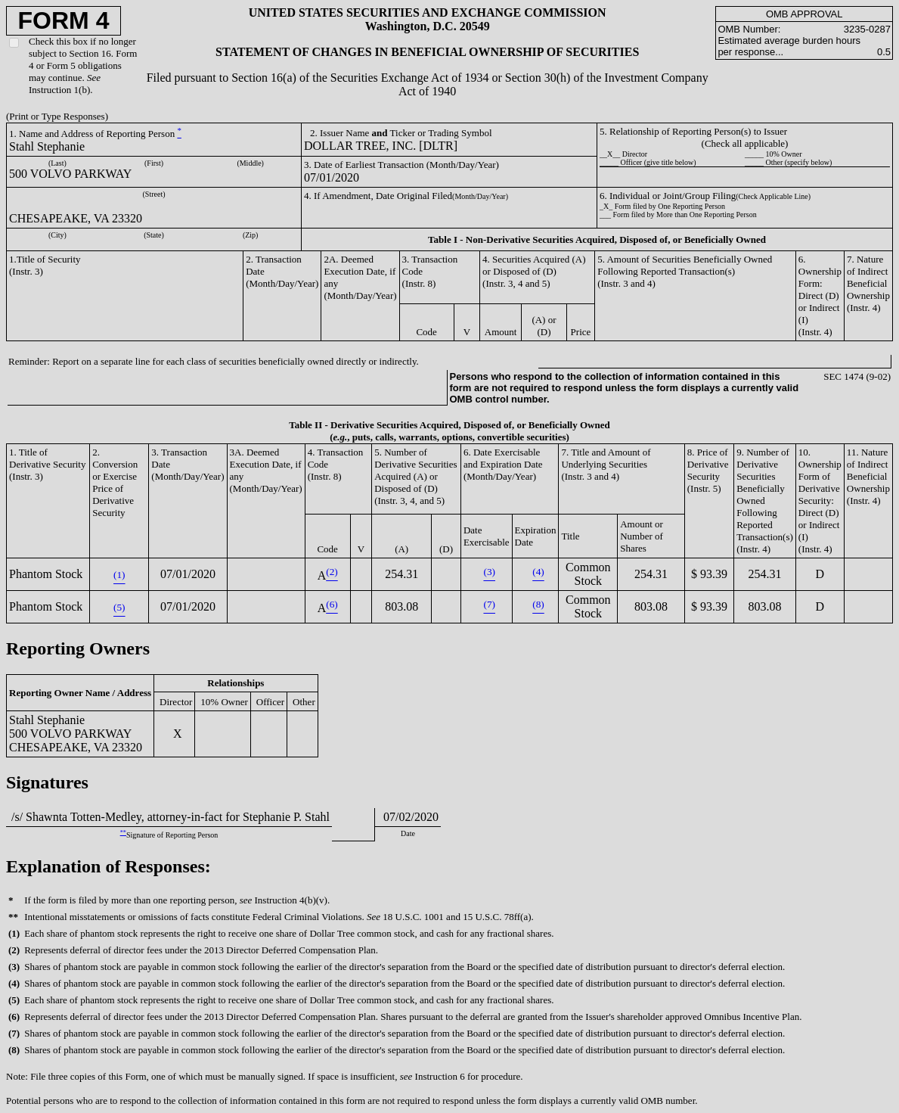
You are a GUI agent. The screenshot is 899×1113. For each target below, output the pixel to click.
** (123, 832)
